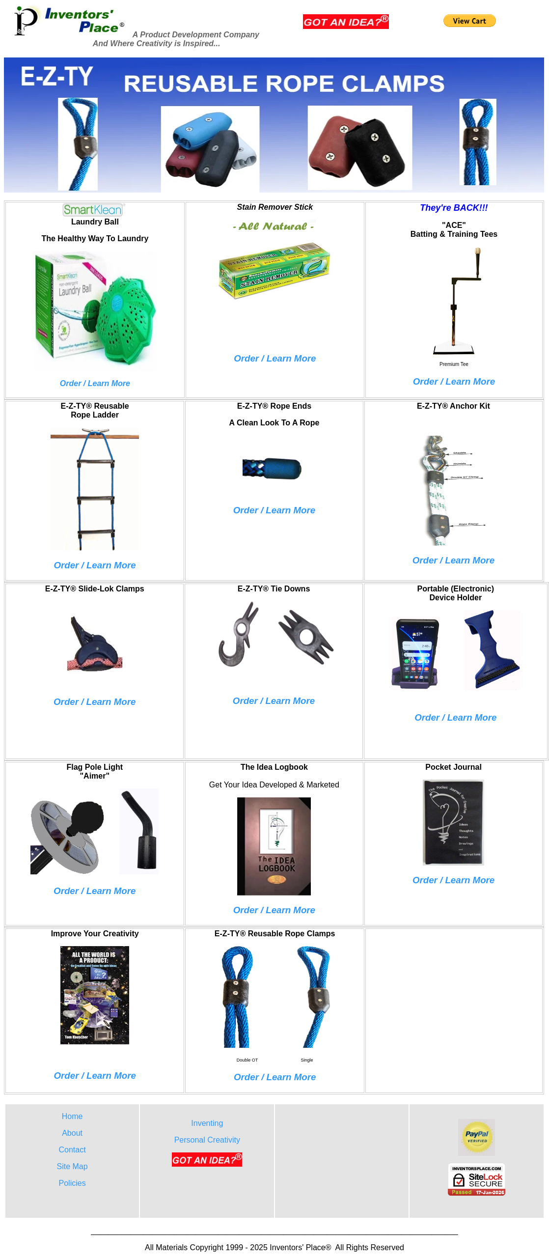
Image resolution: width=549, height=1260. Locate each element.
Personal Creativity (207, 1140)
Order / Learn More (275, 358)
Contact (72, 1150)
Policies (72, 1183)
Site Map (72, 1166)
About (72, 1133)
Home (72, 1116)
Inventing (207, 1123)
